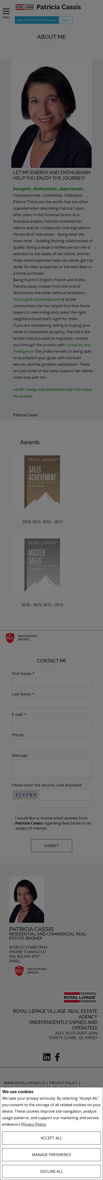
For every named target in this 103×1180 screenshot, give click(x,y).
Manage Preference (51, 1154)
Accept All (51, 1138)
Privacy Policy (33, 1124)
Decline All (51, 1171)
